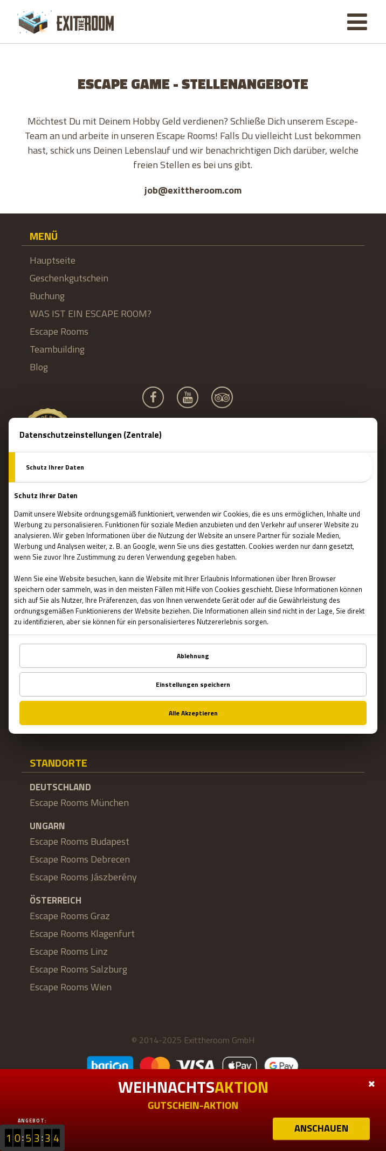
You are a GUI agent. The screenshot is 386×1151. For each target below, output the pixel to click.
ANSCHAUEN (321, 1128)
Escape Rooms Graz (70, 915)
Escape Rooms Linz (69, 951)
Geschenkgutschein (69, 278)
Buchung (47, 295)
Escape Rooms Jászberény (83, 877)
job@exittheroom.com (193, 190)
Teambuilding (57, 349)
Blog (39, 367)
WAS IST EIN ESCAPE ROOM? (90, 313)
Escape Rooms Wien (71, 987)
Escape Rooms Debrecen (80, 859)
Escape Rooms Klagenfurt (82, 933)
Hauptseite (52, 260)
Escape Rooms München (79, 802)
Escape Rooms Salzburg (78, 969)
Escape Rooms (59, 331)
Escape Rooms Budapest (79, 841)
